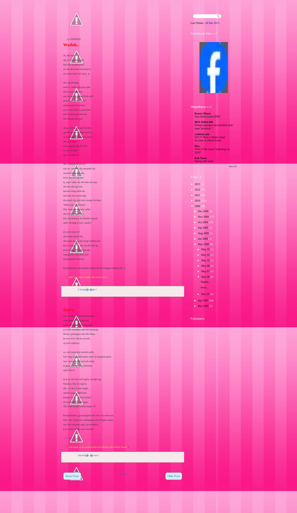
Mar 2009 (203, 305)
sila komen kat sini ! (88, 455)
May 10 (205, 260)
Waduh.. (71, 44)
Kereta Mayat (203, 113)
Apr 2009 (203, 300)
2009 (197, 206)
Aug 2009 (203, 233)
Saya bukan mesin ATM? (207, 116)
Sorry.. (69, 309)
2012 (197, 189)
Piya (197, 146)
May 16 (205, 254)
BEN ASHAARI (204, 122)
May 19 (205, 249)
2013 (197, 184)
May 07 (205, 271)
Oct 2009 (203, 222)
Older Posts (173, 476)
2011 (197, 195)
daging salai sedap (204, 161)
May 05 (205, 294)
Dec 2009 (203, 211)
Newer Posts (72, 476)
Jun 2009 (203, 238)
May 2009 (203, 244)
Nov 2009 (203, 216)
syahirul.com (202, 134)
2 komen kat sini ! (87, 289)
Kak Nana (200, 158)
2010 (197, 200)
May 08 (205, 265)
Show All (233, 166)
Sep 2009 (203, 227)
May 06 (205, 276)
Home (123, 473)
